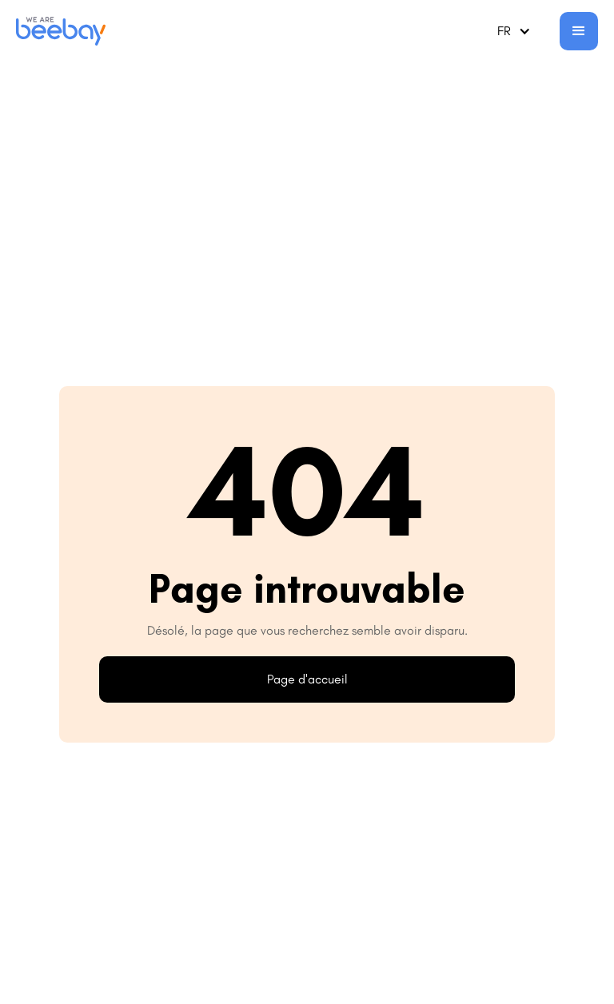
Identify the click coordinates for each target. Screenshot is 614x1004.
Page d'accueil (307, 679)
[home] (61, 31)
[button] (514, 31)
